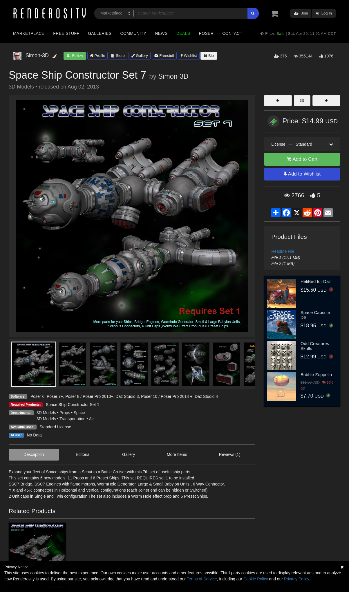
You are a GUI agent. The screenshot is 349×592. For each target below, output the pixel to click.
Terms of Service (202, 579)
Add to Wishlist (302, 174)
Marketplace (28, 33)
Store (118, 55)
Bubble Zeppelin (316, 374)
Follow (75, 55)
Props (64, 412)
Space (79, 412)
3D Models (46, 412)
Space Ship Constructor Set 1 (72, 404)
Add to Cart (302, 159)
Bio (209, 55)
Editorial (83, 454)
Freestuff (164, 55)
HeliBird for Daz (316, 281)
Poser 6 (37, 396)
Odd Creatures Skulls (315, 346)
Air (91, 418)
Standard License (55, 427)
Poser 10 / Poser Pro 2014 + (166, 396)
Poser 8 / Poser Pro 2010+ (89, 396)
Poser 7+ (55, 396)
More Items (177, 454)
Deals (183, 33)
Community (133, 33)
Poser (206, 33)
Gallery (139, 55)
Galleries (99, 33)
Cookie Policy (255, 579)
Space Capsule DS (315, 315)
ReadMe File (282, 251)
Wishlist (188, 55)
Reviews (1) (229, 454)
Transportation (72, 418)
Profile (97, 55)
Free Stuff (66, 33)
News (161, 33)
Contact (232, 33)
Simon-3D (173, 76)
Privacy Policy (296, 579)
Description (33, 454)
